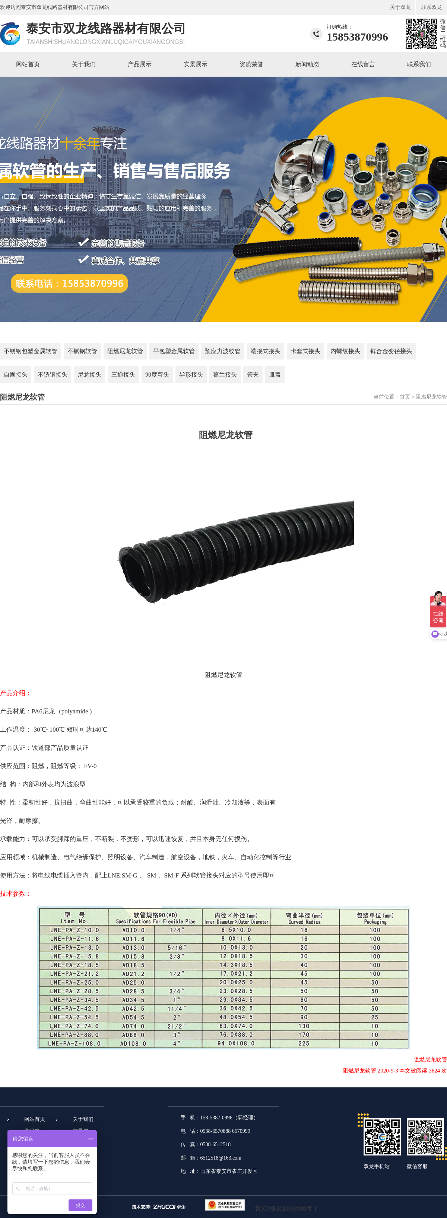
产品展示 (140, 64)
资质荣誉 (251, 64)
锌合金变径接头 (391, 351)
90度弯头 (157, 374)
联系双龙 (431, 7)
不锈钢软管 (82, 351)
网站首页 (28, 64)
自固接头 (16, 374)
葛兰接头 (225, 374)
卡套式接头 (305, 351)
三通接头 (123, 374)
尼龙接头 (89, 374)
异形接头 (191, 374)
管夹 (253, 374)
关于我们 (84, 64)
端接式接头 (265, 351)
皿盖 (275, 374)
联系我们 (419, 64)
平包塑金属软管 (174, 351)
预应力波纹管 (223, 351)
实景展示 (195, 64)
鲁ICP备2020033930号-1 (286, 1208)
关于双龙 (400, 7)
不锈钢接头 (52, 374)
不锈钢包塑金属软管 (30, 351)
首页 (405, 397)
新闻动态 (307, 64)
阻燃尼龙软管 (125, 351)
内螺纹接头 (345, 351)
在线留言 (363, 64)
